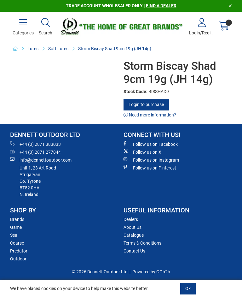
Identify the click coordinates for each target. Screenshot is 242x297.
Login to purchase (146, 104)
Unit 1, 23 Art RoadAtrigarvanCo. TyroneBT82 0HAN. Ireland (38, 181)
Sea (13, 235)
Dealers (131, 219)
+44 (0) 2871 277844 (35, 152)
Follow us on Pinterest (150, 167)
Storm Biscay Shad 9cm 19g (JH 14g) (114, 48)
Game (16, 227)
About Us (132, 227)
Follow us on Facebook (151, 144)
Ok (188, 288)
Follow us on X (142, 152)
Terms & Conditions (142, 243)
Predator (18, 250)
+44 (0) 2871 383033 (35, 144)
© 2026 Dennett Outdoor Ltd (100, 271)
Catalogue (134, 235)
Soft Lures (58, 48)
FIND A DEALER (161, 5)
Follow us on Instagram (151, 160)
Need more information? (150, 114)
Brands (17, 219)
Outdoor (18, 258)
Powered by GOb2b (151, 271)
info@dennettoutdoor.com (41, 160)
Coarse (17, 243)
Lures (32, 48)
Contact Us (134, 250)
